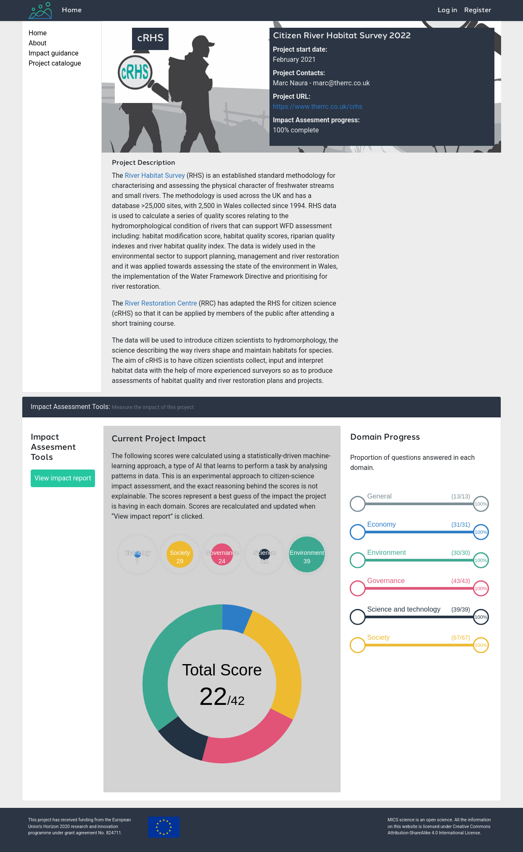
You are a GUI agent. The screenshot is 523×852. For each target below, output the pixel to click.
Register (477, 10)
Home (72, 10)
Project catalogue (55, 63)
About (38, 43)
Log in (447, 10)
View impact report (62, 478)
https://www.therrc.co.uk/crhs (317, 107)
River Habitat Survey (155, 175)
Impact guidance (54, 53)
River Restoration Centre (161, 303)
